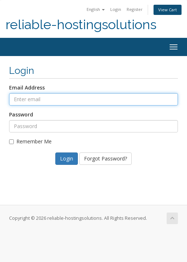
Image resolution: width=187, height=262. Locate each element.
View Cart (167, 9)
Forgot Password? (105, 158)
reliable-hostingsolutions (80, 24)
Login (115, 9)
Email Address (27, 87)
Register (135, 9)
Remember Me (30, 141)
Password (21, 114)
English (96, 9)
